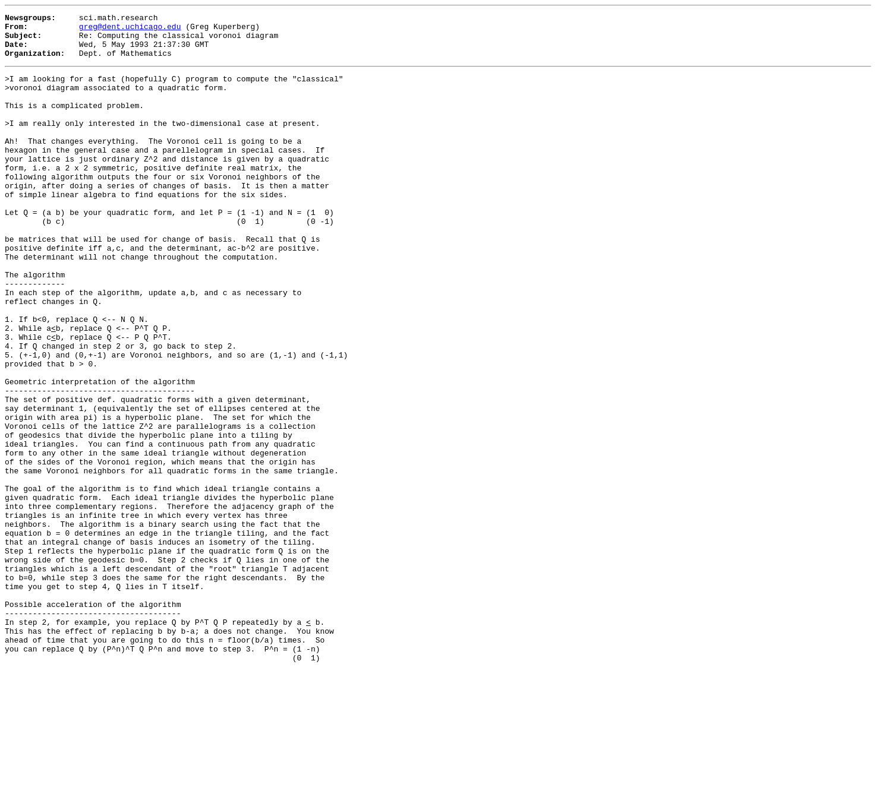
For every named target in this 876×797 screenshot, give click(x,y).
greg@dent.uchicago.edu (130, 29)
